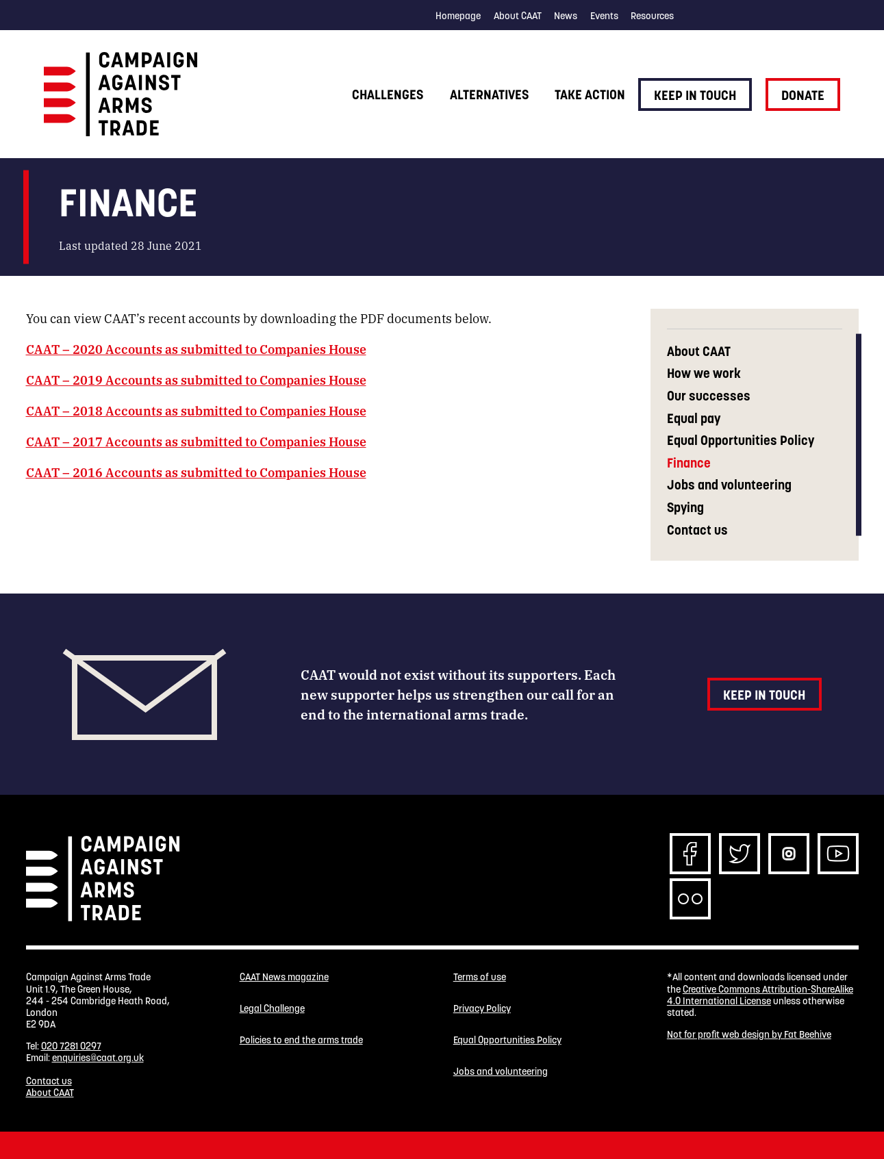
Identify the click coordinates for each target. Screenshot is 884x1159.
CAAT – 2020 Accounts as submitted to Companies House (196, 348)
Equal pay (693, 418)
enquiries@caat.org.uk (98, 1058)
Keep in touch (695, 95)
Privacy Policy (482, 1009)
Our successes (708, 396)
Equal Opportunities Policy (740, 440)
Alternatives (489, 94)
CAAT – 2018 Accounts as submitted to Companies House (196, 410)
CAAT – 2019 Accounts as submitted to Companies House (196, 379)
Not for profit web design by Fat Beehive (749, 1034)
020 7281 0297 (71, 1046)
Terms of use (479, 977)
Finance (689, 463)
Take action (590, 94)
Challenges (387, 94)
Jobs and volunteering (729, 485)
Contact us (697, 530)
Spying (685, 507)
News (565, 16)
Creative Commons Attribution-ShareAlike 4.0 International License (760, 995)
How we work (704, 373)
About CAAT (518, 16)
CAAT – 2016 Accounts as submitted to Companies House (196, 472)
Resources (652, 16)
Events (604, 16)
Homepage (458, 16)
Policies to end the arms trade (301, 1040)
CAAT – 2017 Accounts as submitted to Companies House (196, 441)
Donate (802, 95)
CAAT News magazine (284, 977)
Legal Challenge (272, 1009)
